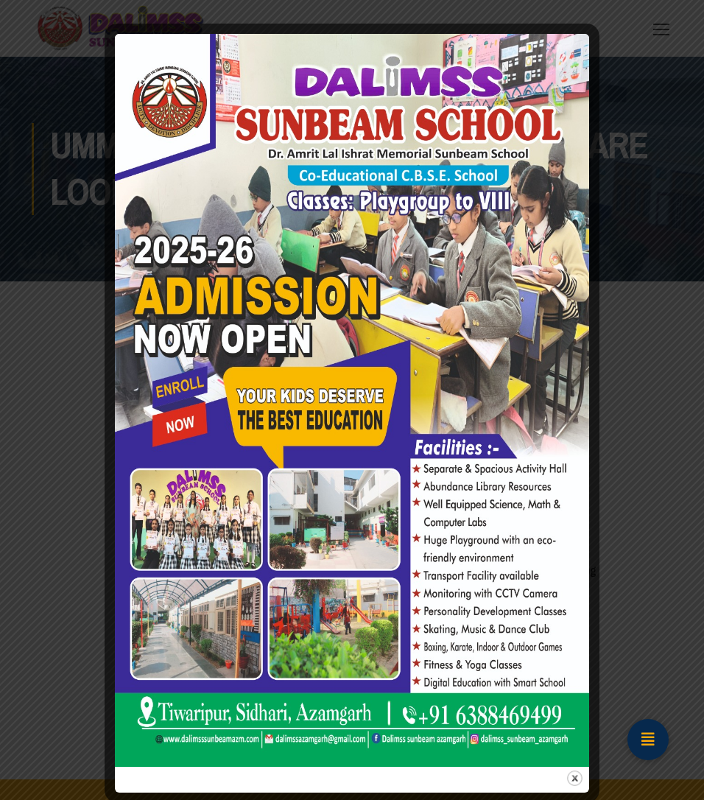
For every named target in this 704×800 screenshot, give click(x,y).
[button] (648, 739)
